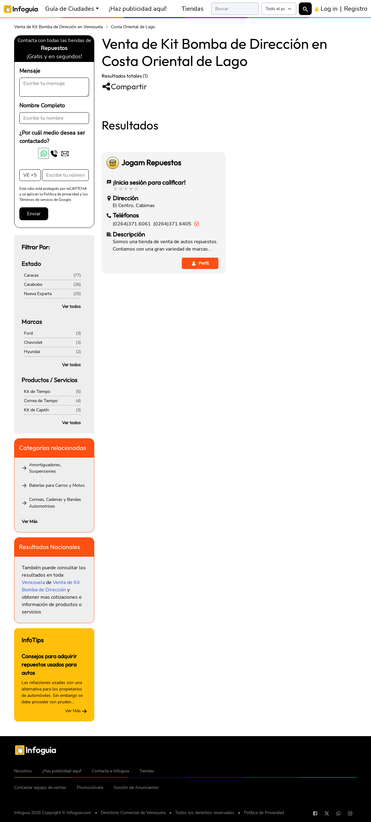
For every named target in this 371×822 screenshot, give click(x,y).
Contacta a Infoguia (110, 771)
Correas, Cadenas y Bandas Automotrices (55, 503)
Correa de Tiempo (41, 401)
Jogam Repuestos (151, 248)
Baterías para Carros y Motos (57, 485)
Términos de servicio (36, 199)
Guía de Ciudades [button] (69, 9)
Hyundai (32, 352)
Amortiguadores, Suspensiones (45, 468)
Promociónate (90, 787)
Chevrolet (33, 342)
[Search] (235, 8)
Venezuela (33, 582)
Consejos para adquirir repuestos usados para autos (49, 664)
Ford (28, 333)
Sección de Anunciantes (136, 787)
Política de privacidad (61, 194)
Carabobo (33, 284)
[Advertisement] (229, 144)
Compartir (124, 86)
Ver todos (71, 306)
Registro (355, 9)
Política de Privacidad (264, 813)
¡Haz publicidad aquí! (138, 9)
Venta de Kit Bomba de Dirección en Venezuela (58, 27)
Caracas (31, 275)
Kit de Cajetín (36, 410)
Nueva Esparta (38, 294)
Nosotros (23, 771)
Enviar (34, 213)
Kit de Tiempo (37, 391)
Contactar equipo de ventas (40, 787)
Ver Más (29, 521)
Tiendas (193, 9)
